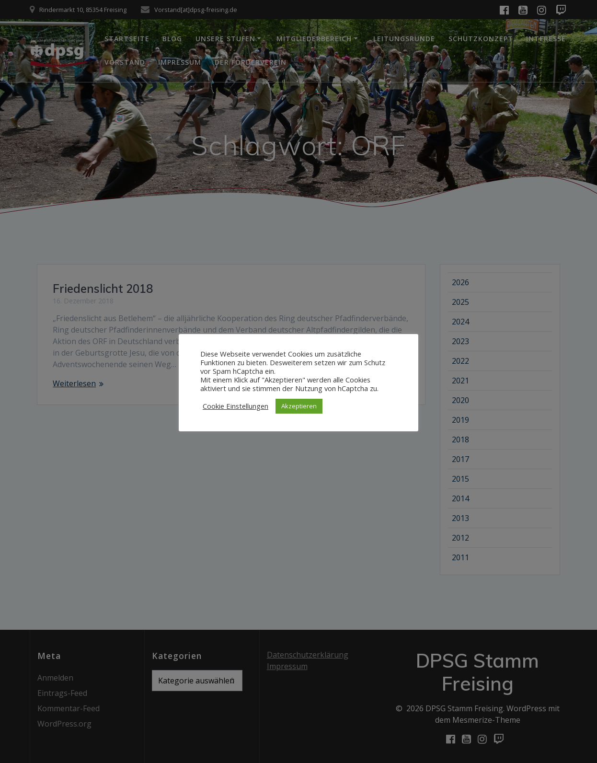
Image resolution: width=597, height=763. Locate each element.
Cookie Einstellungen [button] (235, 406)
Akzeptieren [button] (299, 406)
